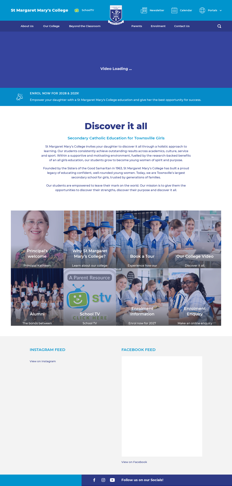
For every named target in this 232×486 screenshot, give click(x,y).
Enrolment (158, 26)
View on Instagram (43, 361)
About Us (27, 26)
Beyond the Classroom (85, 26)
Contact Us (182, 26)
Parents (136, 26)
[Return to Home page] (116, 16)
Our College (51, 26)
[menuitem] (32, 26)
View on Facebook (134, 462)
